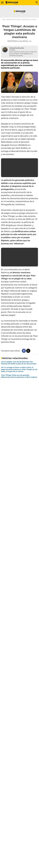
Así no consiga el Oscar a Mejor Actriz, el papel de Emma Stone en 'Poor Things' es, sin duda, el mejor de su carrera (19, 369)
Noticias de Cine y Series (13, 19)
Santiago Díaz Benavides (16, 48)
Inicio (3, 19)
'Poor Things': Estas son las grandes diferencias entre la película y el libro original (19, 376)
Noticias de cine (26, 19)
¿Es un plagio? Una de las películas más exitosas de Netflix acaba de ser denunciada (18, 363)
